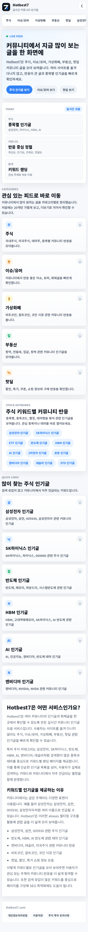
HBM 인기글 (62, 443)
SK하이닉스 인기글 (47, 433)
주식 (8, 20)
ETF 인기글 (16, 443)
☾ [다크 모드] (82, 6)
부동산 (56, 20)
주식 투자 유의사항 (59, 915)
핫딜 (68, 20)
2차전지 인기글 (37, 453)
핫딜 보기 (68, 90)
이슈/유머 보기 (46, 90)
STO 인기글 (67, 463)
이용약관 (38, 915)
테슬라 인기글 (44, 463)
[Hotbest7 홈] (20, 7)
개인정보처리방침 (17, 915)
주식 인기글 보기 (19, 90)
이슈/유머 (23, 20)
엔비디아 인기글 (18, 463)
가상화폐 (40, 20)
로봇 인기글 (61, 453)
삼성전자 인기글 (18, 433)
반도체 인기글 (39, 443)
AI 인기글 (14, 453)
